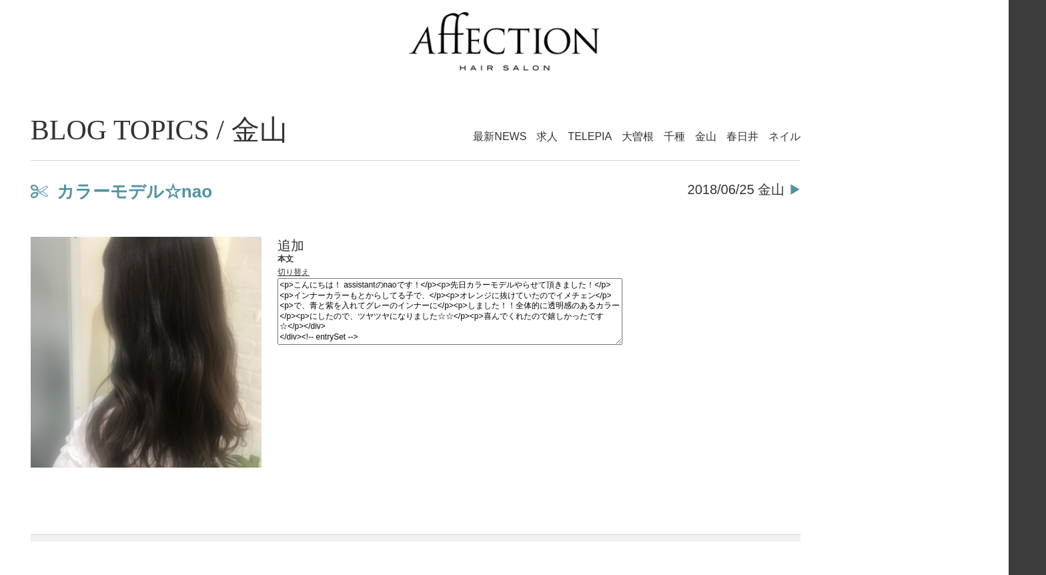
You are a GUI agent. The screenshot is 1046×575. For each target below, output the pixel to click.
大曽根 (638, 136)
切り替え (294, 272)
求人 (547, 136)
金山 (705, 136)
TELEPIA (590, 136)
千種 (674, 136)
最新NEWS (499, 136)
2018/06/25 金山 (736, 189)
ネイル (784, 136)
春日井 (742, 136)
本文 (286, 258)
